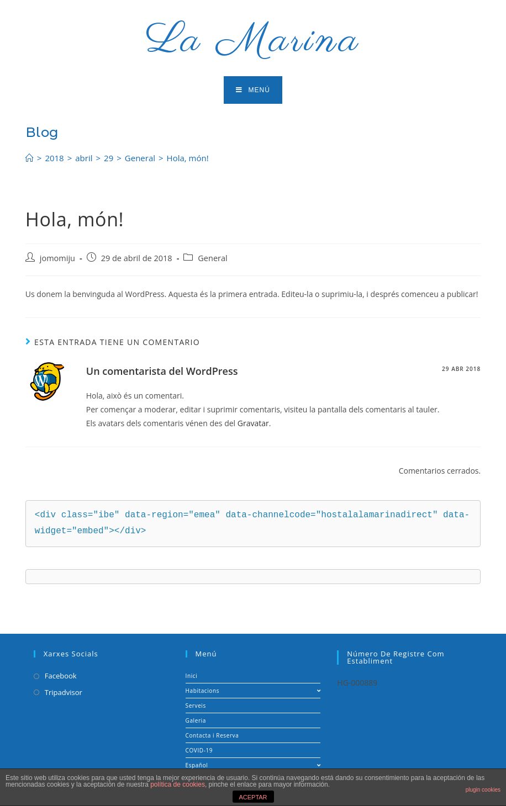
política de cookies (177, 784)
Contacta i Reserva (212, 735)
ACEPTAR (253, 797)
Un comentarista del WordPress (162, 371)
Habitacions (253, 690)
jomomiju (57, 258)
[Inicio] (29, 157)
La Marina (253, 40)
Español (253, 765)
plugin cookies (483, 790)
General (212, 258)
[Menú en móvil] (253, 90)
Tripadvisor (63, 692)
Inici (192, 676)
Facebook (61, 676)
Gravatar (253, 423)
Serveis (196, 705)
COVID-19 (199, 750)
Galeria (196, 720)
